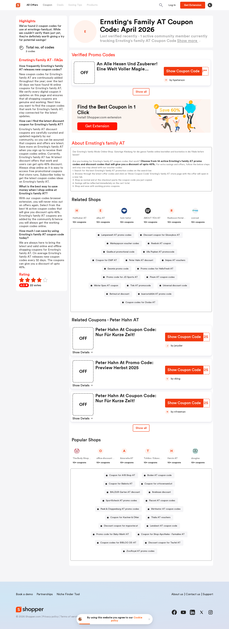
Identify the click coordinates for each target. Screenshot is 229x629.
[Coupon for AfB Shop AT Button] (121, 475)
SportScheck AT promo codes (121, 500)
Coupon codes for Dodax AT (140, 302)
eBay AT (100, 218)
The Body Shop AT (82, 458)
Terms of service (70, 616)
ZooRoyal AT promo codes (140, 551)
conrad (195, 218)
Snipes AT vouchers (175, 260)
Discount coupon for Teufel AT (164, 543)
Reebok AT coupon (161, 243)
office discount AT (106, 458)
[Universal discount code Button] (173, 286)
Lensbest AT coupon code (163, 526)
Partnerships (45, 594)
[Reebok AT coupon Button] (160, 243)
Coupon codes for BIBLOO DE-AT (118, 543)
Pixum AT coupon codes (162, 277)
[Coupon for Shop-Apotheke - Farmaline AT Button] (161, 534)
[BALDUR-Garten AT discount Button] (124, 492)
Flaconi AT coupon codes (162, 500)
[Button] (172, 5)
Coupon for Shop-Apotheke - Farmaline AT (163, 534)
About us (177, 594)
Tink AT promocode (140, 285)
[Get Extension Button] (97, 126)
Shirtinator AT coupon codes (165, 509)
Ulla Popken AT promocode (160, 252)
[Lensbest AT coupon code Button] (162, 526)
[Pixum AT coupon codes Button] (160, 277)
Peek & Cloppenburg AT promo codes (120, 509)
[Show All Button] (141, 428)
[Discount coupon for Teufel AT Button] (163, 543)
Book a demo (24, 594)
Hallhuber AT (80, 218)
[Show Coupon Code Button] (182, 71)
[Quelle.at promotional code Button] (119, 252)
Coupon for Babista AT (120, 484)
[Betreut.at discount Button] (118, 294)
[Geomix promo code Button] (116, 269)
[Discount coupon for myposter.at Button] (119, 526)
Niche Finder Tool (68, 594)
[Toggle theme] (210, 5)
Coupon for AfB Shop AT (122, 475)
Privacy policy (50, 616)
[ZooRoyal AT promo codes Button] (139, 551)
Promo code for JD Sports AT (122, 277)
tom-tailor (125, 218)
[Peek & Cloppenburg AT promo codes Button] (118, 509)
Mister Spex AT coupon (106, 285)
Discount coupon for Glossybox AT (161, 235)
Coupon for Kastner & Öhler (124, 517)
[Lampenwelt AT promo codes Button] (115, 235)
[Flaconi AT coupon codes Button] (161, 501)
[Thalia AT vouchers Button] (159, 517)
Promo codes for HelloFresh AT (157, 269)
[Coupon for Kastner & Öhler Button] (123, 517)
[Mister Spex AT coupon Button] (105, 286)
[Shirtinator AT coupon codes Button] (164, 509)
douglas (195, 458)
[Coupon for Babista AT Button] (119, 484)
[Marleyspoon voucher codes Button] (123, 243)
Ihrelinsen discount (161, 492)
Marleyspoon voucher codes (124, 243)
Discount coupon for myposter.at (121, 526)
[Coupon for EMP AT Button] (105, 260)
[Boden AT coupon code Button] (158, 475)
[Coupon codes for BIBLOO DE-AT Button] (117, 543)
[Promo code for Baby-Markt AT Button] (111, 534)
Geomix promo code (118, 269)
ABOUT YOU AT (152, 218)
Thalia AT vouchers (160, 517)
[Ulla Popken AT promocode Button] (159, 252)
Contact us (193, 594)
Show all (141, 428)
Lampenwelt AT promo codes (116, 235)
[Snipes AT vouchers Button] (174, 260)
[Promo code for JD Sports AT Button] (121, 277)
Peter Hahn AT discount (141, 260)
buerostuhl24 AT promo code (156, 294)
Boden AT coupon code (159, 475)
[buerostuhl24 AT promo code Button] (155, 294)
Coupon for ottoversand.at (158, 484)
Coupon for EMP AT (106, 260)
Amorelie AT (126, 458)
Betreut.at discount (119, 294)
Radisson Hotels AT (177, 218)
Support (208, 594)
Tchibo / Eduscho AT (155, 458)
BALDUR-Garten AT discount (125, 492)
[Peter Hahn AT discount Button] (140, 260)
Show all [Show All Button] (141, 91)
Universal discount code (175, 285)
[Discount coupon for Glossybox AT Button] (160, 235)
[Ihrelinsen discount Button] (160, 492)
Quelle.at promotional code (120, 252)
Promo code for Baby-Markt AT (112, 534)
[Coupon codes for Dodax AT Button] (139, 302)
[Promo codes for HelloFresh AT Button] (155, 269)
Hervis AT (172, 458)
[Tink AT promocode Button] (139, 286)
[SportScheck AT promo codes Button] (120, 501)
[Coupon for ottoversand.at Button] (157, 484)
